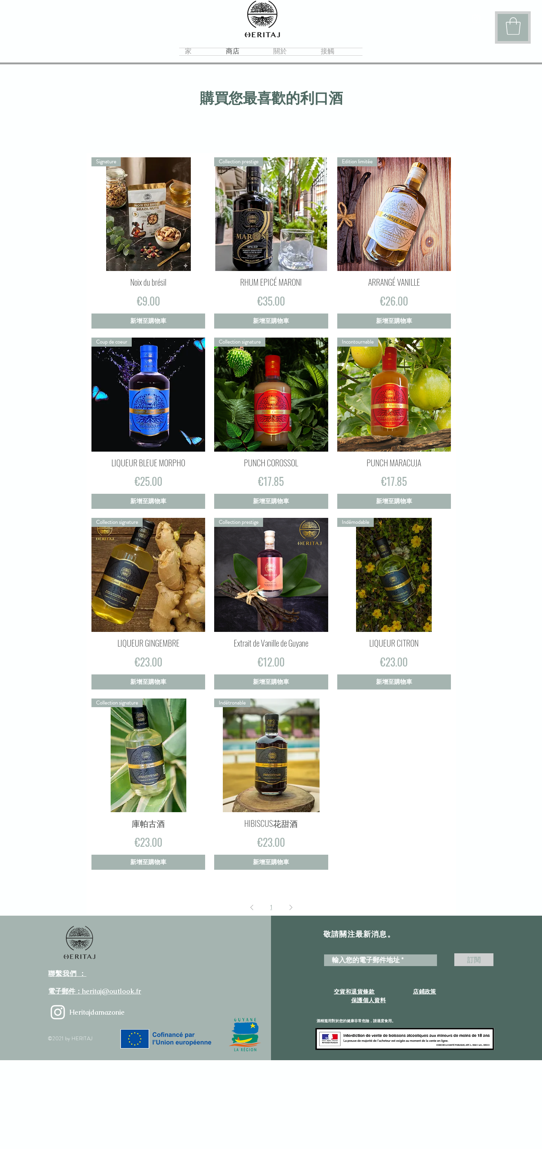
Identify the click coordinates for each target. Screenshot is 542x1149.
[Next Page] (290, 907)
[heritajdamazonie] (57, 1012)
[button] (513, 26)
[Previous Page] (251, 907)
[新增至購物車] (148, 321)
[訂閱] (473, 959)
